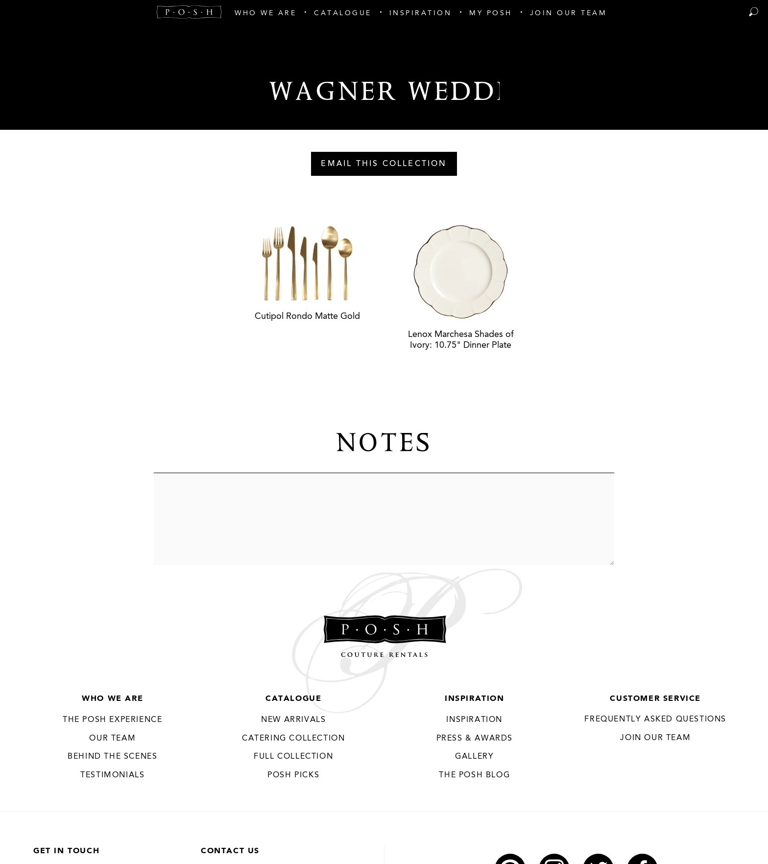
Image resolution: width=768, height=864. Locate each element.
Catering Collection (293, 739)
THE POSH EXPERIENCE (112, 720)
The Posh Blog (474, 775)
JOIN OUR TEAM (655, 738)
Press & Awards (474, 739)
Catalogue (293, 699)
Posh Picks (293, 775)
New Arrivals (293, 720)
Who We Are (112, 699)
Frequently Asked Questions (655, 719)
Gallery (474, 757)
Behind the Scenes (112, 757)
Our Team (112, 739)
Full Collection (293, 757)
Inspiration (474, 699)
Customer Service (655, 699)
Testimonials (112, 775)
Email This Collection (384, 164)
